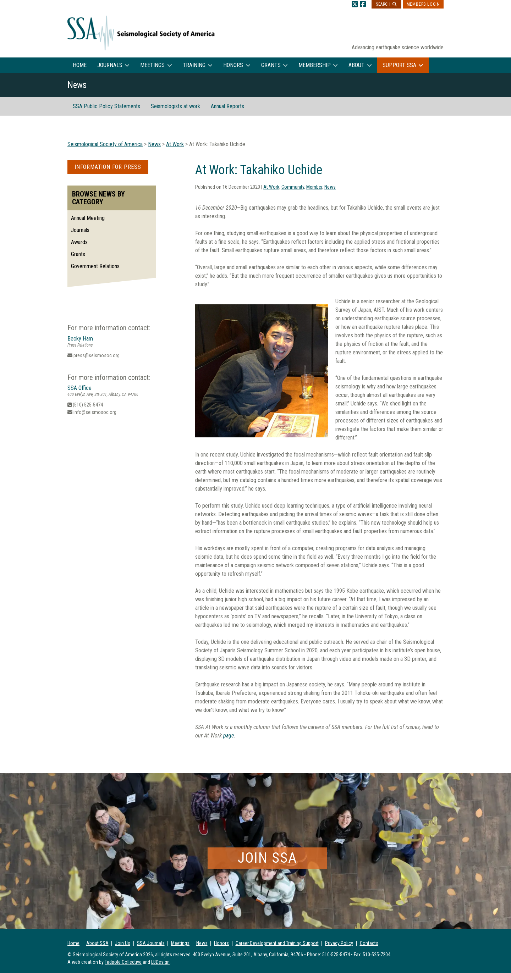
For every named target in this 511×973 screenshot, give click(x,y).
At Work (271, 187)
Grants (271, 65)
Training (194, 65)
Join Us (122, 943)
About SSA (97, 943)
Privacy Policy (339, 943)
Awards (79, 242)
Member (314, 187)
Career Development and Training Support (277, 943)
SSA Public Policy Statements (106, 106)
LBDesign (160, 962)
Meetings (152, 65)
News (330, 187)
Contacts (369, 943)
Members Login (423, 4)
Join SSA (267, 858)
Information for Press (108, 167)
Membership (314, 65)
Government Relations (95, 266)
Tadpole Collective (123, 962)
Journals (109, 65)
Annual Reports (227, 106)
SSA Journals (151, 943)
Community (292, 187)
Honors (233, 65)
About (356, 65)
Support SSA (399, 65)
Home (80, 65)
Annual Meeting (88, 218)
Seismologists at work (175, 106)
